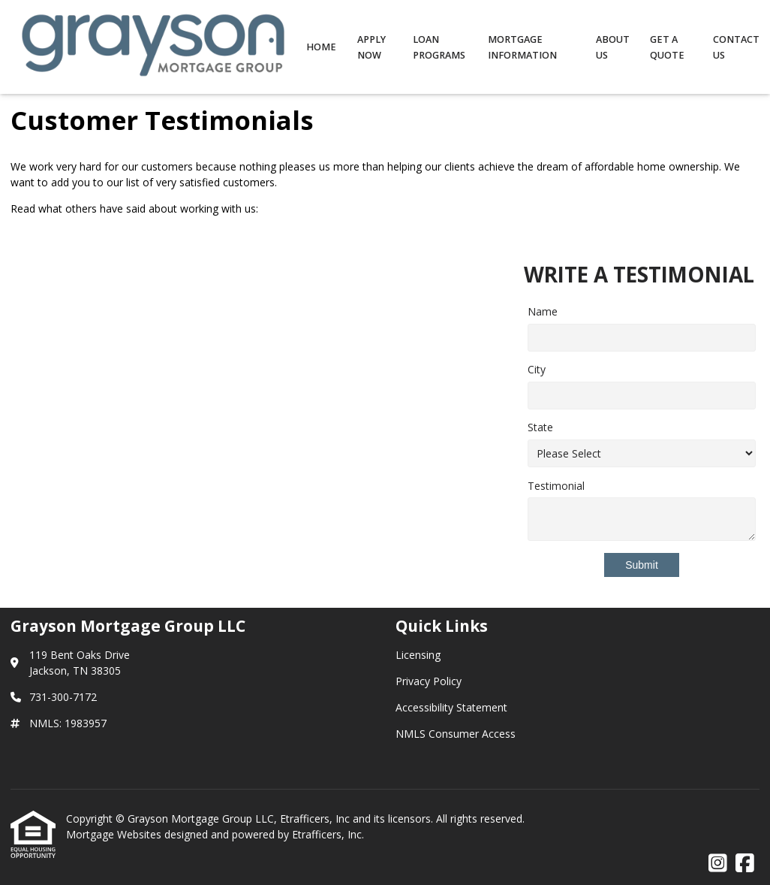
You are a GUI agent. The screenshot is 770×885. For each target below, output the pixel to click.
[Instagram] (717, 863)
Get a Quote (667, 47)
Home (321, 47)
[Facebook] (744, 863)
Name (543, 311)
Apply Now (371, 47)
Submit (641, 565)
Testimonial (556, 486)
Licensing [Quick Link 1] (418, 655)
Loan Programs (439, 47)
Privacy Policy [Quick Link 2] (429, 681)
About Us (613, 47)
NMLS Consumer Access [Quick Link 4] (456, 733)
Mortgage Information (522, 47)
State (540, 427)
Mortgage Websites (115, 834)
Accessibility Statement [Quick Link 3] (451, 707)
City (537, 369)
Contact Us (736, 47)
